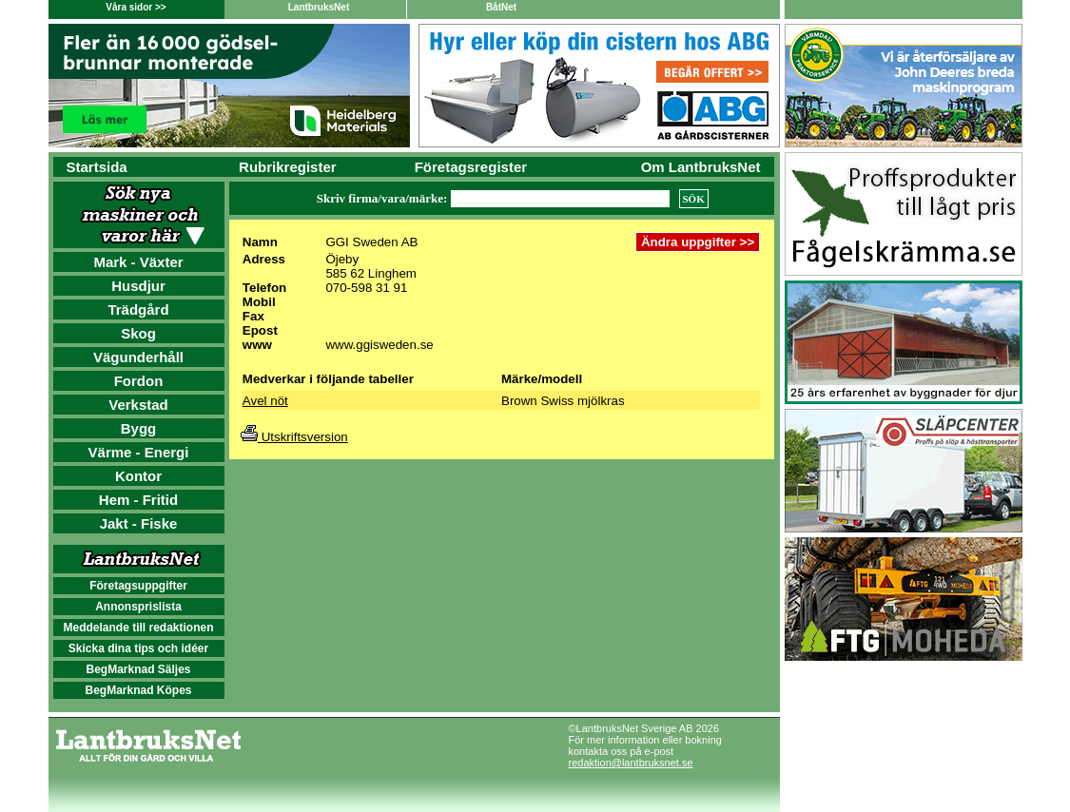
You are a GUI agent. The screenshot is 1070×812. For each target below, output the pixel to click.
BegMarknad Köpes (138, 690)
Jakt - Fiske (139, 523)
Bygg (139, 428)
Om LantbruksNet (701, 167)
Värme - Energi (138, 452)
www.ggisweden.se (379, 345)
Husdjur (138, 286)
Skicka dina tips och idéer (138, 648)
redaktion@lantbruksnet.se (631, 762)
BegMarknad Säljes (138, 669)
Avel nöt (265, 401)
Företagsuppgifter (138, 585)
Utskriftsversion (294, 437)
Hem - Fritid (138, 500)
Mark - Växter (138, 262)
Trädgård (137, 309)
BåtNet (501, 7)
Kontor (138, 476)
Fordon (139, 381)
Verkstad (138, 404)
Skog (138, 333)
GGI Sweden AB (371, 242)
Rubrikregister (288, 167)
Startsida (97, 167)
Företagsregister (471, 167)
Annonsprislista (138, 606)
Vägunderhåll (138, 357)
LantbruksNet (318, 7)
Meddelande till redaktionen (138, 627)
